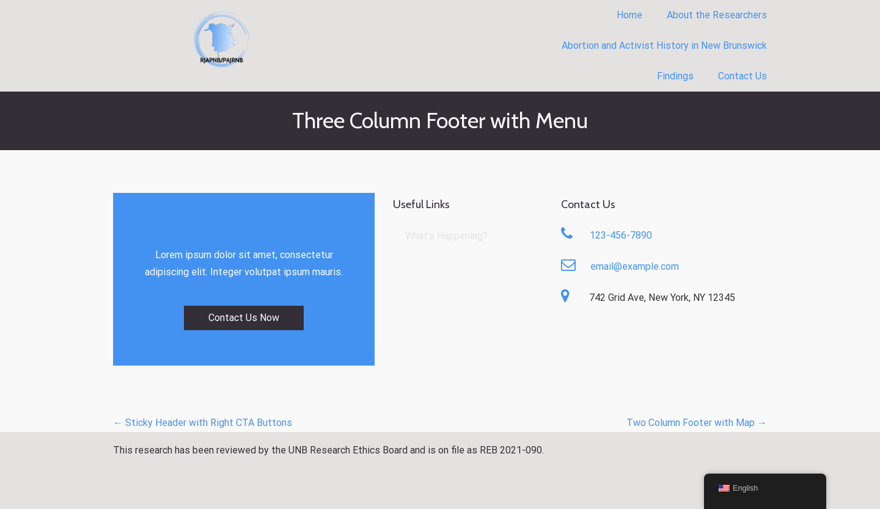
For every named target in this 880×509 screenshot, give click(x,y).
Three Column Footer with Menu (440, 120)
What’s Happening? (446, 236)
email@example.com (634, 266)
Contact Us (742, 76)
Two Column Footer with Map (696, 422)
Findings (675, 76)
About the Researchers (717, 15)
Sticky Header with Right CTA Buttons (202, 422)
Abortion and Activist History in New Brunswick (664, 45)
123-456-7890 (621, 235)
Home (629, 15)
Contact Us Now (243, 317)
